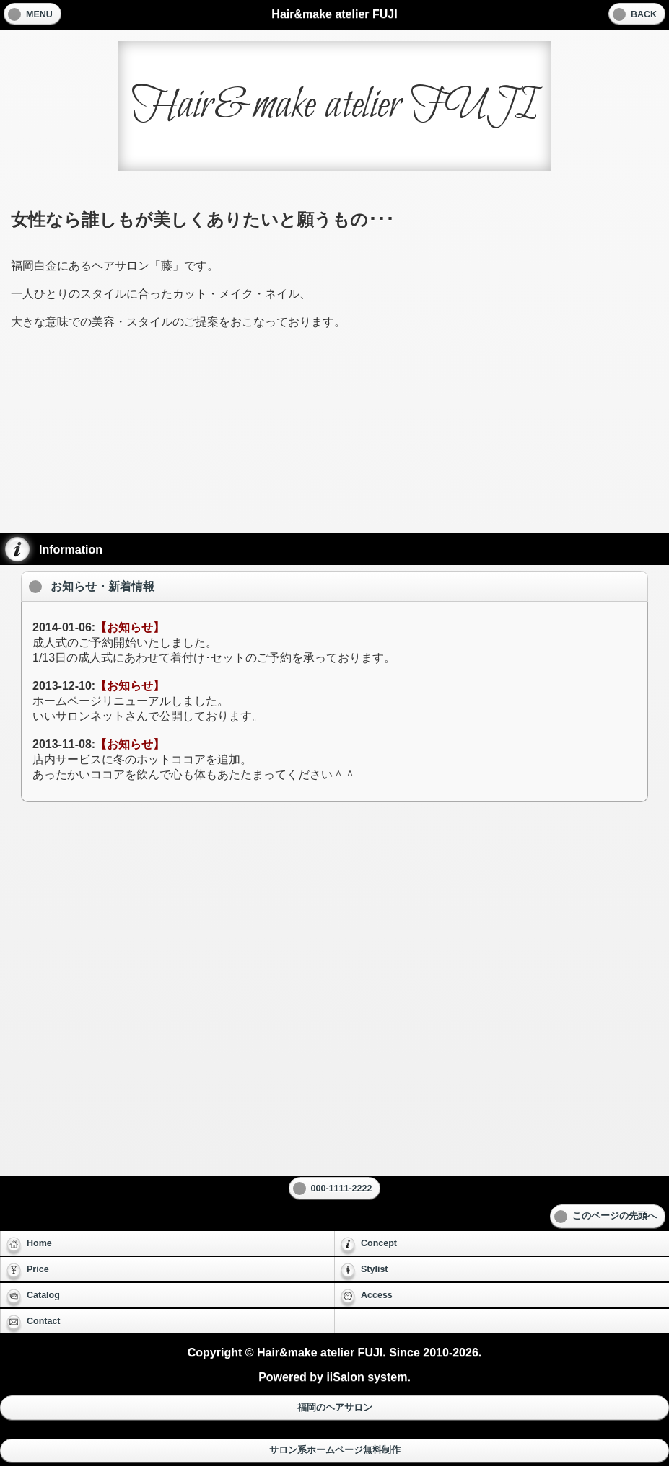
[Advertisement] (334, 441)
